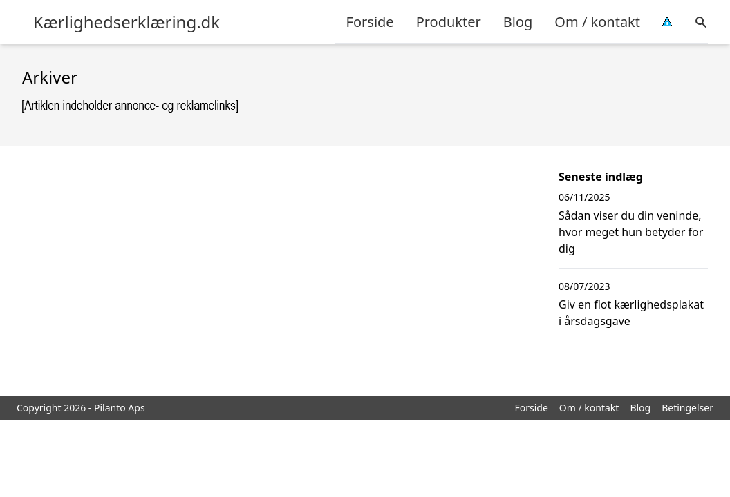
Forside (370, 21)
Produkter (448, 21)
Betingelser (687, 407)
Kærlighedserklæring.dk (126, 22)
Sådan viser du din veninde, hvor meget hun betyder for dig (631, 232)
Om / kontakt (597, 21)
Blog (518, 21)
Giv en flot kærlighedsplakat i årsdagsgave (631, 313)
